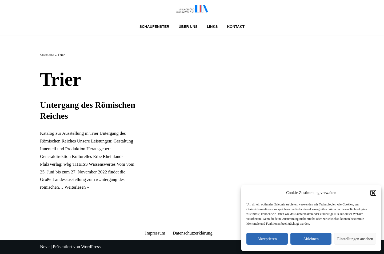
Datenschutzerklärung (193, 233)
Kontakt (236, 27)
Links (212, 27)
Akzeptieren (267, 239)
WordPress (91, 246)
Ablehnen (311, 239)
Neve (45, 246)
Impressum (155, 233)
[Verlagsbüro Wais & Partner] (192, 9)
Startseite (47, 55)
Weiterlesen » (77, 187)
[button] (373, 193)
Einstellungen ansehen (355, 239)
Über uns (188, 27)
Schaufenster (154, 27)
